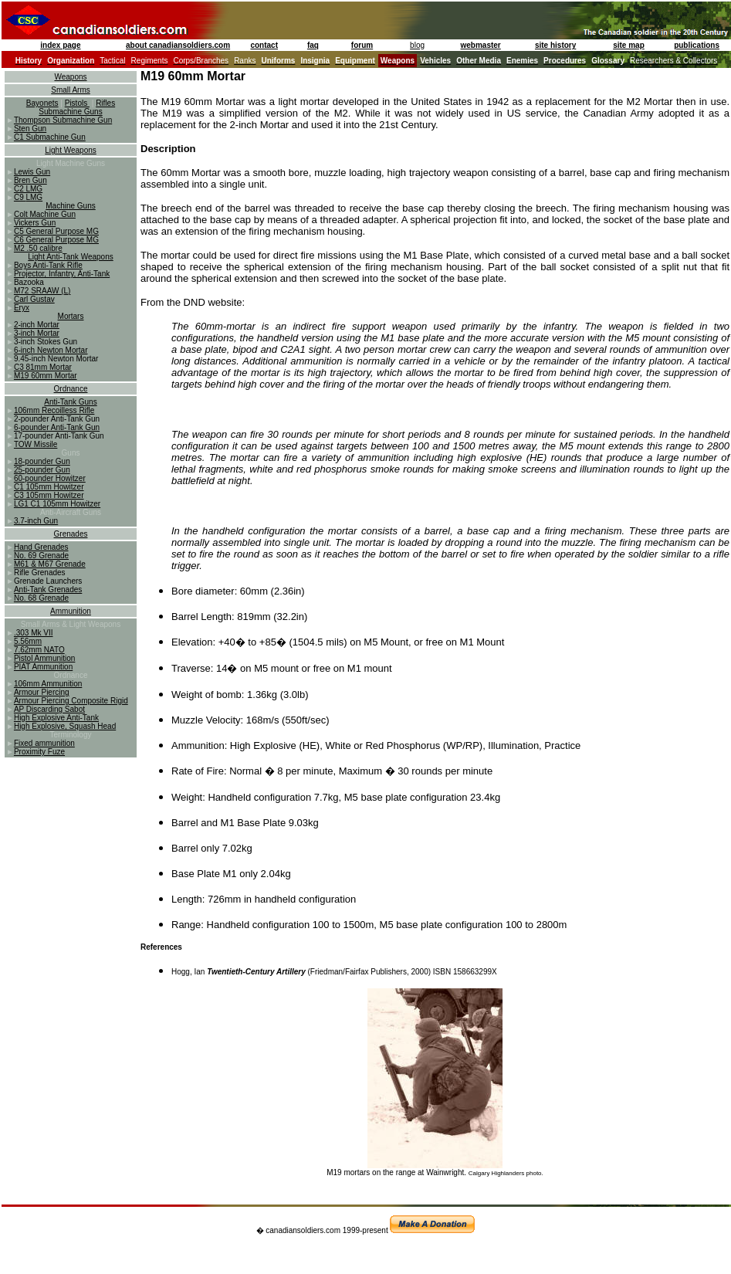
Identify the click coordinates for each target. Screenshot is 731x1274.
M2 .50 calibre (38, 248)
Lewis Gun (32, 172)
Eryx (21, 307)
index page (60, 45)
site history (555, 45)
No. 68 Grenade (41, 598)
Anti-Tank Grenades (48, 589)
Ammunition (70, 611)
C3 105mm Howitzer (49, 495)
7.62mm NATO (39, 649)
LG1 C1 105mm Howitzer (57, 504)
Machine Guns (70, 206)
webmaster (481, 45)
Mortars (71, 316)
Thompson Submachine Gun (63, 120)
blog (417, 45)
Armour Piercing (41, 692)
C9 (20, 197)
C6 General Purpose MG (56, 239)
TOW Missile (35, 444)
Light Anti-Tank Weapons (70, 256)
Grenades (71, 534)
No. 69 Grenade (41, 555)
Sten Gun (30, 128)
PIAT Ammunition (43, 666)
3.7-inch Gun (36, 521)
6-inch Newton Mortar (51, 350)
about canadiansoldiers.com (178, 45)
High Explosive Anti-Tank (56, 717)
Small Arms (70, 90)
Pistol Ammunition (44, 658)
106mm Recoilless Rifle (54, 410)
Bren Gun (30, 180)
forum (362, 45)
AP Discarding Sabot (49, 709)
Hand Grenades (41, 547)
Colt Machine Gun (45, 214)
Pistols (77, 103)
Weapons (70, 77)
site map (629, 45)
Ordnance (71, 389)
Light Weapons (70, 150)
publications (696, 45)
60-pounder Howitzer (50, 478)
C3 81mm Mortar (43, 367)
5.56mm (28, 641)
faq (313, 45)
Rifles (105, 103)
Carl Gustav (34, 299)
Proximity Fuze (39, 751)
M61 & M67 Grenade (50, 564)
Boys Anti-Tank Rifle (48, 265)
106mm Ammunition (48, 683)
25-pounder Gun (42, 470)
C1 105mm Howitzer (49, 487)
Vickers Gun (35, 223)
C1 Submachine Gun (50, 137)
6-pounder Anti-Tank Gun (57, 427)
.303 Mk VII (33, 633)
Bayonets (42, 103)
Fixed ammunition (44, 743)
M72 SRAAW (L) (42, 290)
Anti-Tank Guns (70, 402)
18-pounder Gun (42, 461)
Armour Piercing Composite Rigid (71, 700)
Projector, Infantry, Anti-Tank (62, 273)
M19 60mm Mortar (45, 375)
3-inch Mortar (36, 333)
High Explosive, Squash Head (65, 726)
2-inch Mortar (36, 324)
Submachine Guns (70, 111)
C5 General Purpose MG (56, 231)
